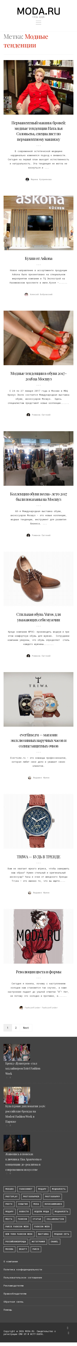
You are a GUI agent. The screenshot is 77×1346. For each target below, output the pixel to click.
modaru (10, 1189)
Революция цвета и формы (38, 971)
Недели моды (41, 1211)
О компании (11, 1261)
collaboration (55, 1219)
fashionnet (26, 1189)
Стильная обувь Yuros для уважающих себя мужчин (38, 616)
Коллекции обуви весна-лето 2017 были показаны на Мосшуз (38, 496)
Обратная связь (14, 1301)
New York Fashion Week (19, 1234)
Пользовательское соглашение (23, 1277)
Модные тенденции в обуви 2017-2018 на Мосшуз (38, 376)
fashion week (42, 1226)
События (23, 1204)
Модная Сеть (61, 1234)
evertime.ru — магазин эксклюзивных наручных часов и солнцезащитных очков (38, 740)
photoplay (11, 1196)
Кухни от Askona (38, 258)
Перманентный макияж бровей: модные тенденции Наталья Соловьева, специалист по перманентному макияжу (38, 131)
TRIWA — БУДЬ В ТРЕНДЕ (38, 856)
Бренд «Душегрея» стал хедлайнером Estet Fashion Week (22, 1068)
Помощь (8, 1309)
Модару (10, 1211)
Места (9, 1219)
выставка (43, 1234)
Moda (36, 1204)
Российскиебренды (16, 1241)
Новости (24, 1211)
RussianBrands (53, 1204)
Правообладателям (15, 1293)
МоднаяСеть (59, 1189)
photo (9, 1204)
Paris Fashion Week (17, 1226)
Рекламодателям (14, 1285)
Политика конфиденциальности (23, 1269)
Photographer (31, 1196)
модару (42, 1189)
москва (9, 1249)
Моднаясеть (61, 1211)
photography (52, 1196)
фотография (38, 1241)
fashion (22, 1219)
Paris (36, 1249)
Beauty (23, 1249)
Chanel (54, 1241)
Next (26, 1027)
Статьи (37, 1219)
